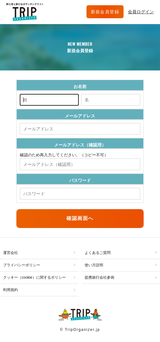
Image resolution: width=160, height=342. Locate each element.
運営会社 (10, 253)
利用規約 (10, 290)
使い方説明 (94, 265)
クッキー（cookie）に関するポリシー (34, 277)
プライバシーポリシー (21, 265)
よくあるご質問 (98, 253)
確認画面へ (80, 218)
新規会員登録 (105, 11)
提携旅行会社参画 (99, 277)
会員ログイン (141, 11)
